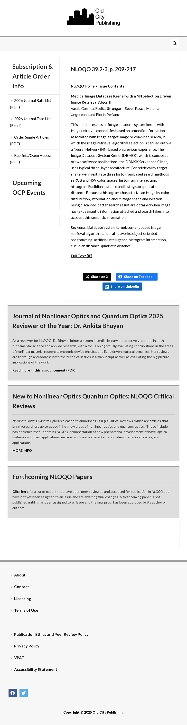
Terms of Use (26, 610)
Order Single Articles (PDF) (29, 140)
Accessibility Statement (35, 669)
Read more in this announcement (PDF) (43, 370)
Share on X (99, 276)
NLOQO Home (83, 86)
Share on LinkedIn (125, 286)
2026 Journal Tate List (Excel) (30, 121)
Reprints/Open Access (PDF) (31, 158)
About (20, 575)
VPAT (19, 657)
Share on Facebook (139, 276)
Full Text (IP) (81, 256)
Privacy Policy (26, 646)
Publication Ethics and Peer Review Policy (51, 634)
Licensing (22, 598)
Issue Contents (111, 86)
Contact (21, 586)
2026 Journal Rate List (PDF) (30, 103)
